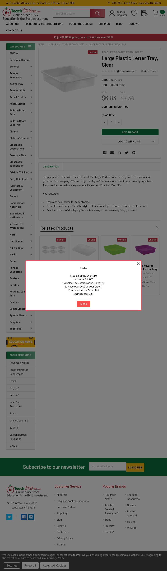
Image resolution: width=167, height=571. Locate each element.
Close (83, 303)
